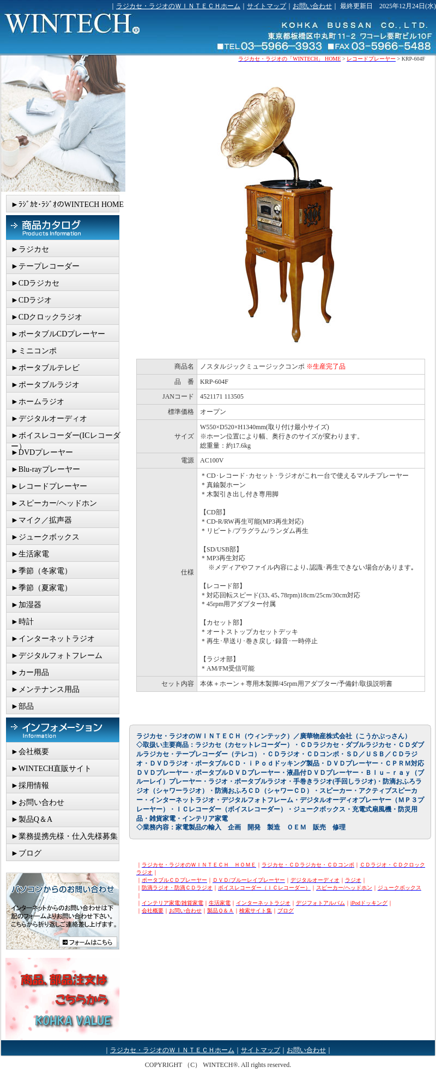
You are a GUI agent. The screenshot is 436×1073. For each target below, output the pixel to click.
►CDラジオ (31, 300)
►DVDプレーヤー (42, 452)
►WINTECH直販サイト (51, 768)
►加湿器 (26, 605)
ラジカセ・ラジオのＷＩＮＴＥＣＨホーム (178, 6)
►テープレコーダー (45, 266)
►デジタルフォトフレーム (56, 655)
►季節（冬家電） (41, 571)
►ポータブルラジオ (45, 385)
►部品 (22, 706)
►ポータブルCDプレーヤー (58, 334)
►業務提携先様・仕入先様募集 (64, 836)
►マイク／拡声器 (41, 520)
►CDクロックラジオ (46, 317)
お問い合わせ (312, 6)
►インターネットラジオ (53, 639)
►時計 (22, 622)
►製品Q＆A (31, 819)
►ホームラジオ (37, 402)
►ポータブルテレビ (45, 368)
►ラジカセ (30, 249)
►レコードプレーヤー (49, 486)
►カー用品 (30, 672)
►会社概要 (30, 752)
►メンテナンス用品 (45, 689)
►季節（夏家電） (41, 588)
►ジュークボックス (45, 537)
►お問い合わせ (37, 802)
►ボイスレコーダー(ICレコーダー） (65, 437)
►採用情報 (30, 785)
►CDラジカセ (35, 283)
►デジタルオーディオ (49, 418)
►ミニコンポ (34, 351)
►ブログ (26, 853)
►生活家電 (30, 554)
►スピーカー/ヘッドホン (54, 503)
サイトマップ (266, 6)
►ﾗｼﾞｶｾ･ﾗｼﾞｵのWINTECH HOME (67, 204)
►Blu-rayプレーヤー (45, 469)
